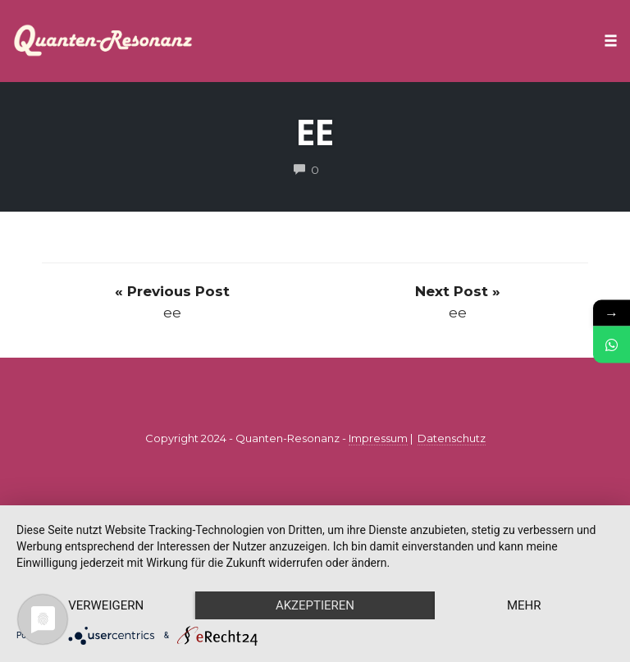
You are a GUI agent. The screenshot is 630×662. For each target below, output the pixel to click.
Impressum (378, 438)
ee (315, 132)
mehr (524, 605)
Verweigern (106, 605)
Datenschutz (452, 438)
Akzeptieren (315, 605)
